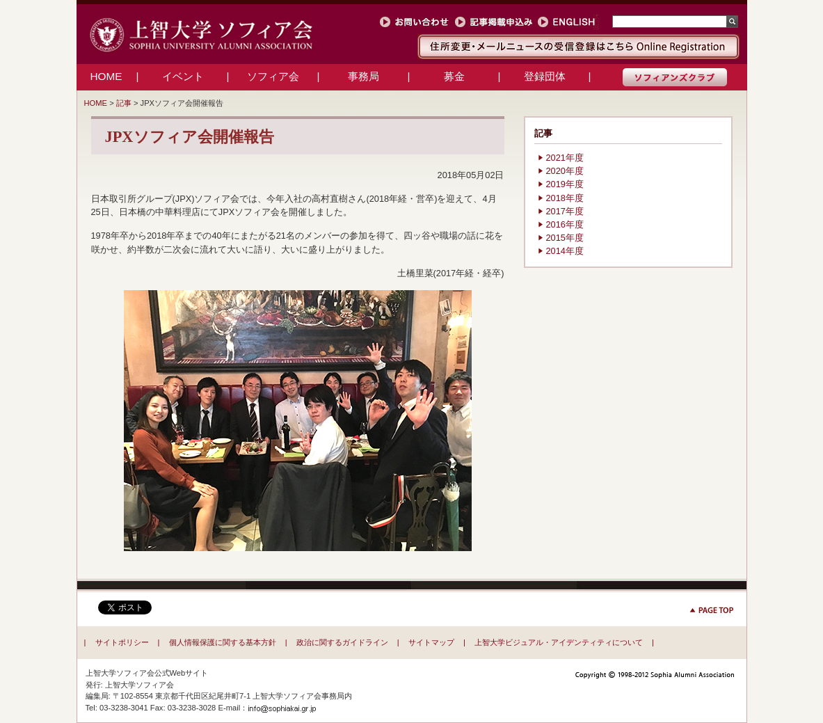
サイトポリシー (122, 642)
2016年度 (565, 224)
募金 (454, 76)
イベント (183, 76)
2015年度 (565, 237)
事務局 (363, 76)
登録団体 (545, 76)
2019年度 (565, 184)
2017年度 (565, 211)
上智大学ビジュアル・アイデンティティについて (558, 642)
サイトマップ (431, 642)
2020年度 (565, 171)
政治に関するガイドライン (342, 642)
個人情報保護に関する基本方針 (222, 642)
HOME (106, 76)
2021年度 (565, 157)
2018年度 (565, 198)
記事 (123, 103)
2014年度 (565, 251)
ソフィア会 (273, 76)
